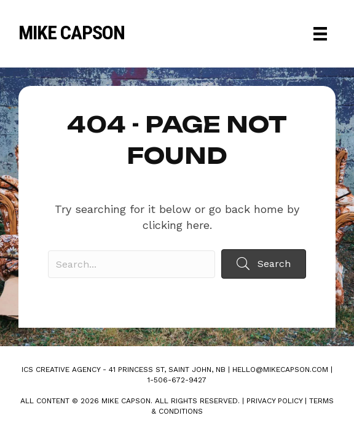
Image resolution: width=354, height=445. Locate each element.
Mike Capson (71, 32)
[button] (263, 263)
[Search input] (131, 264)
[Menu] (320, 33)
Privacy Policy (274, 401)
